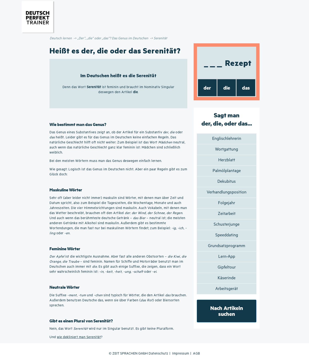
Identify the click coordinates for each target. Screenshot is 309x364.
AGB (196, 354)
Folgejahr (226, 203)
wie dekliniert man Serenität (79, 337)
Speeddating (226, 235)
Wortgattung (226, 149)
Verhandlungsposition (226, 192)
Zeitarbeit (227, 213)
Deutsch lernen (61, 38)
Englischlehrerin (226, 138)
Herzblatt (226, 160)
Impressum (180, 354)
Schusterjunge (227, 224)
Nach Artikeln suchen (226, 310)
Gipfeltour (227, 267)
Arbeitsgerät (226, 288)
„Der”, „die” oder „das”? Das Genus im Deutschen (112, 38)
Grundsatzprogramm (226, 246)
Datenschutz (158, 354)
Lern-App (226, 256)
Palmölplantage (227, 170)
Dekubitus (226, 181)
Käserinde (227, 278)
